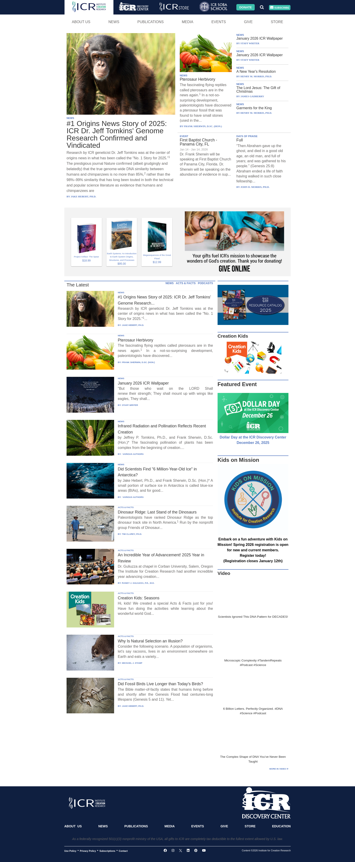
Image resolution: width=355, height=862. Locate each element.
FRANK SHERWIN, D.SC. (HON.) (138, 362)
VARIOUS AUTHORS (133, 454)
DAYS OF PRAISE (246, 136)
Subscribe (279, 7)
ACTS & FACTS (186, 283)
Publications (150, 22)
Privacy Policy (88, 850)
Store (277, 22)
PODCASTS (205, 283)
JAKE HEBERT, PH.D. (133, 325)
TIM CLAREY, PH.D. (132, 534)
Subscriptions (107, 850)
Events (218, 22)
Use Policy (70, 850)
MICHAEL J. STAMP (132, 663)
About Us (81, 22)
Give (248, 22)
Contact (123, 850)
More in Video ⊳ (278, 769)
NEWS (70, 118)
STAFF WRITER (130, 405)
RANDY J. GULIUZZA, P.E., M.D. (138, 583)
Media (187, 22)
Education (281, 826)
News (113, 22)
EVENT (184, 136)
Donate (245, 7)
